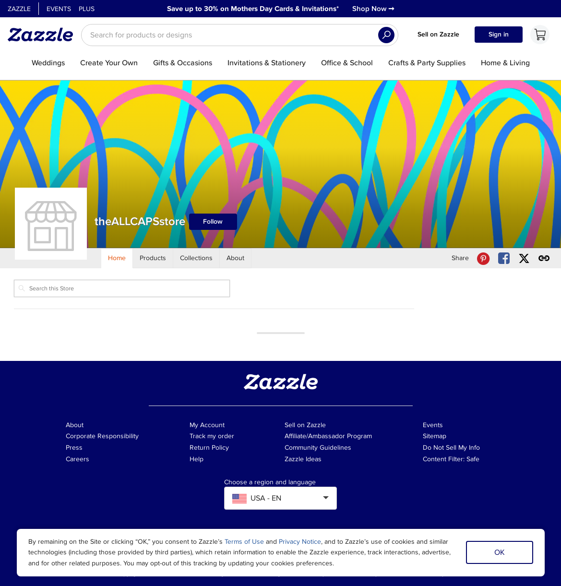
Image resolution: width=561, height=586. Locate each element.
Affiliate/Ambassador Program (328, 436)
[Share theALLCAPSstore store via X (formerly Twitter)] (524, 258)
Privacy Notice (300, 542)
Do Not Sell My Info (451, 447)
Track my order (212, 436)
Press (74, 447)
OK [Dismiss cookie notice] (499, 552)
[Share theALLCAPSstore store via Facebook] (504, 258)
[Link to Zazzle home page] (44, 34)
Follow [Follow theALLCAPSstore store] (213, 221)
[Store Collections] (196, 258)
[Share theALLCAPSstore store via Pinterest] (483, 258)
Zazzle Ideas (303, 459)
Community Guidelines (318, 447)
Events (59, 9)
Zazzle (19, 9)
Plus (87, 9)
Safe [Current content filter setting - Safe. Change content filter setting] (472, 459)
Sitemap (434, 436)
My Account (207, 425)
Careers (77, 459)
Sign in (499, 34)
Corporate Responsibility (102, 436)
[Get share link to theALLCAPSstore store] (544, 258)
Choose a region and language (270, 482)
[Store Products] (153, 258)
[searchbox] (239, 35)
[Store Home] (117, 258)
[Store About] (235, 258)
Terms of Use (244, 542)
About (75, 425)
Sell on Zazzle (438, 34)
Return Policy (209, 447)
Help (196, 459)
